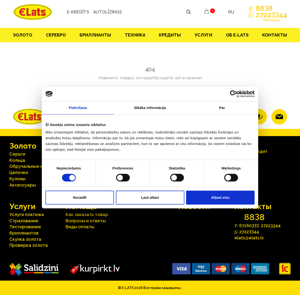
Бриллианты (95, 34)
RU (231, 11)
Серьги (17, 154)
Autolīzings (106, 11)
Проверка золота (28, 245)
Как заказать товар (87, 214)
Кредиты (170, 34)
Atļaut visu (220, 197)
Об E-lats (237, 34)
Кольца (17, 160)
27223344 (271, 225)
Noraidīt (80, 197)
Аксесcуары (22, 184)
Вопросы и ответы (86, 220)
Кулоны (17, 178)
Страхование (23, 220)
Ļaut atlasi (150, 197)
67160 (249, 225)
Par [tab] (222, 108)
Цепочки (18, 172)
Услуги (203, 34)
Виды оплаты (80, 226)
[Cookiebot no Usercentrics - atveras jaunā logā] (233, 93)
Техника (135, 34)
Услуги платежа (26, 214)
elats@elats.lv (249, 237)
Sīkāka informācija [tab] (150, 108)
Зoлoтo (22, 34)
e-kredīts (77, 11)
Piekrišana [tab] (78, 108)
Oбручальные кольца (32, 166)
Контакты (274, 34)
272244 (271, 17)
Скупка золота (25, 239)
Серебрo (56, 34)
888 (264, 8)
